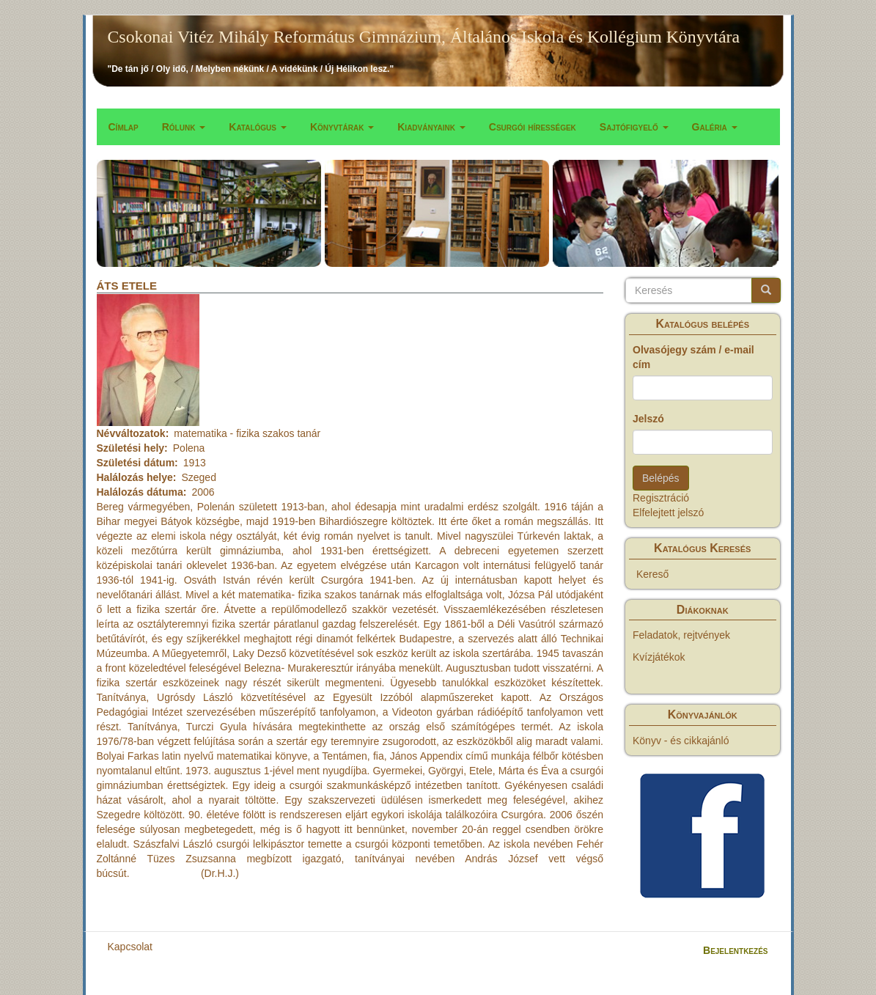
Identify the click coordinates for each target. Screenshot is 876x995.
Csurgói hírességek (532, 127)
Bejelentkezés (735, 950)
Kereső (652, 574)
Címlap (123, 127)
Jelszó (648, 419)
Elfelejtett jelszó (668, 512)
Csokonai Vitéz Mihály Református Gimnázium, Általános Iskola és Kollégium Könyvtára (424, 36)
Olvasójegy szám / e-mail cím (693, 357)
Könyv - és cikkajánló (681, 740)
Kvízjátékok (659, 657)
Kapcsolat (130, 946)
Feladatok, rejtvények (681, 635)
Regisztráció (661, 498)
